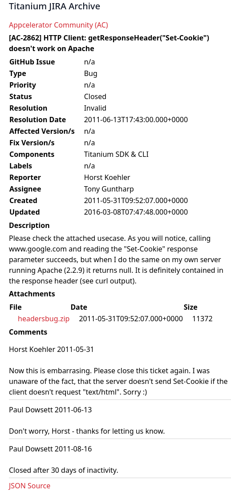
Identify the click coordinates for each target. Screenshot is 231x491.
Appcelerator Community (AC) (58, 25)
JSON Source (29, 486)
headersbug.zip (43, 318)
